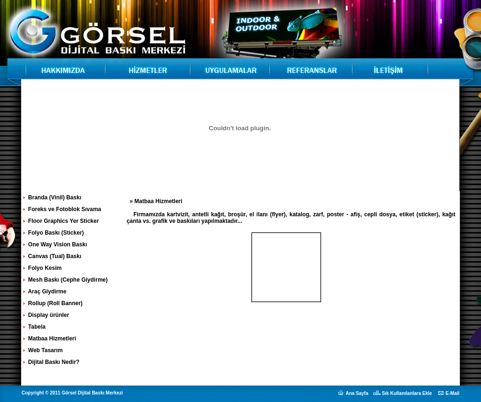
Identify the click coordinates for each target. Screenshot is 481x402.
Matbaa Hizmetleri (49, 338)
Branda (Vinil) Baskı (51, 197)
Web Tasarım (42, 350)
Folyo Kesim (42, 268)
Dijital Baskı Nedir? (51, 362)
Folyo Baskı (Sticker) (53, 232)
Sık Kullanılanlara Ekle (407, 393)
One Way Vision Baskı (54, 244)
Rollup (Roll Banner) (52, 303)
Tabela (34, 326)
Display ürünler (46, 315)
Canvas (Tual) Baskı (51, 256)
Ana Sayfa (357, 393)
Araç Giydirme (44, 291)
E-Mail (452, 393)
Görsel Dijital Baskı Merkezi (62, 68)
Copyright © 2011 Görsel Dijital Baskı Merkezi (72, 392)
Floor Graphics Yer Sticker (60, 221)
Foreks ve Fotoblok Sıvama (61, 209)
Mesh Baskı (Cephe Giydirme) (65, 279)
